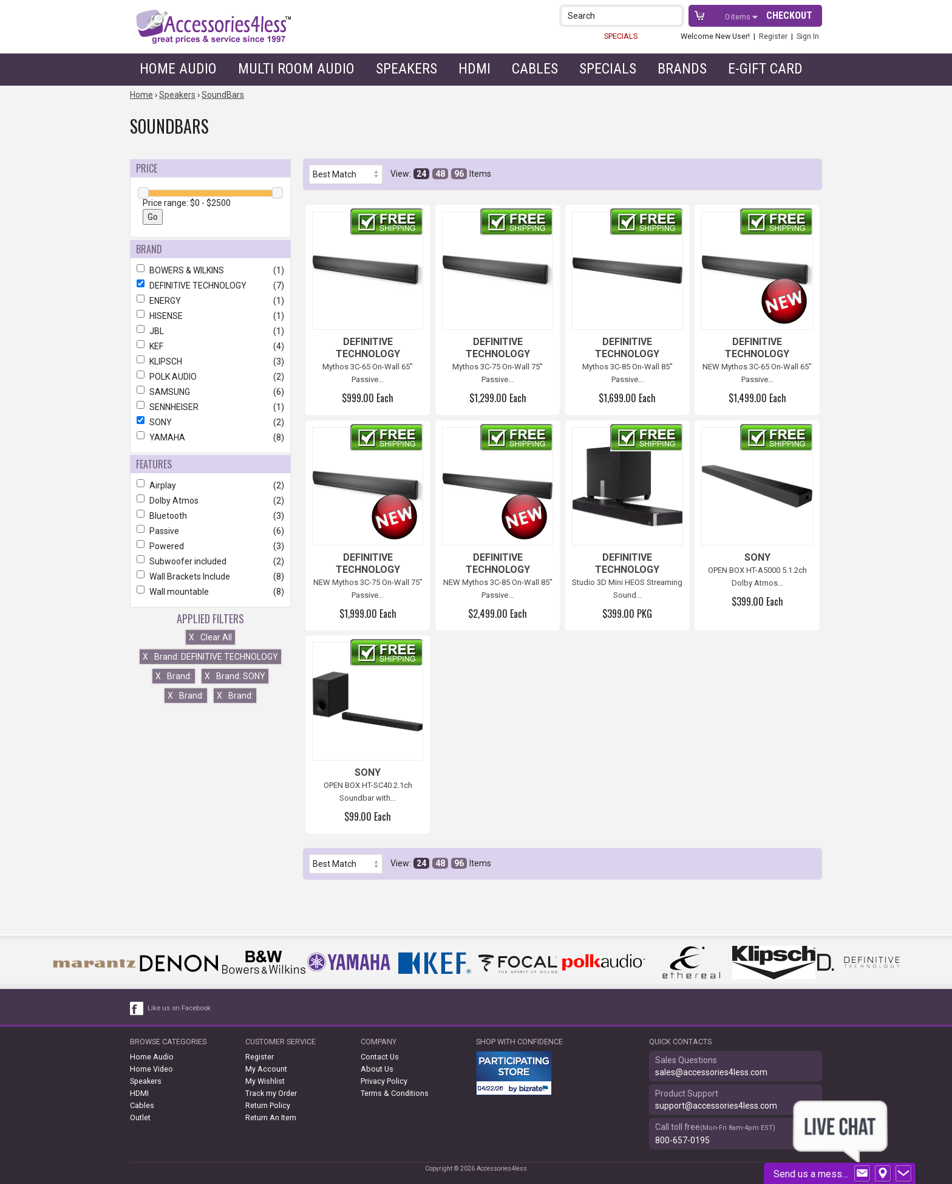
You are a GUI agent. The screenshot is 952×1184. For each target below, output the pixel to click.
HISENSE (210, 316)
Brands (682, 68)
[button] (674, 15)
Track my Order (271, 1093)
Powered (210, 546)
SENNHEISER (210, 407)
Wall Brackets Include (210, 576)
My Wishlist (265, 1081)
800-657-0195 (682, 1140)
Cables (535, 68)
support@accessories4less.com (716, 1105)
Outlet (140, 1117)
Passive (210, 531)
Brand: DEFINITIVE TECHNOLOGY (210, 657)
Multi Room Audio (296, 68)
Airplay (210, 485)
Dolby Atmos (210, 500)
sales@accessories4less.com (711, 1072)
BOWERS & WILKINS (210, 270)
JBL (210, 331)
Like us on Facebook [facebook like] (179, 1008)
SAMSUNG (210, 392)
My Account (266, 1068)
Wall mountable (210, 592)
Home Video (151, 1068)
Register (773, 36)
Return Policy (267, 1105)
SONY (210, 422)
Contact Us (380, 1056)
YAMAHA (210, 437)
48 (440, 174)
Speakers (406, 68)
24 (421, 174)
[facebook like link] (137, 1008)
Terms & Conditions (395, 1093)
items (738, 16)
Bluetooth (210, 516)
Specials (607, 68)
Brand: (173, 676)
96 (459, 174)
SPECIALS (621, 36)
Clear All (210, 637)
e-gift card (765, 68)
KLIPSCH (210, 361)
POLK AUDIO (210, 377)
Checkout (789, 15)
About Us (377, 1068)
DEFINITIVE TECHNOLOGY (210, 285)
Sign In (808, 36)
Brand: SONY (235, 676)
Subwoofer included (210, 561)
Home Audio (178, 68)
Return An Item (270, 1117)
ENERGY (210, 301)
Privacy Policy (384, 1081)
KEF (210, 346)
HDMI (474, 68)
